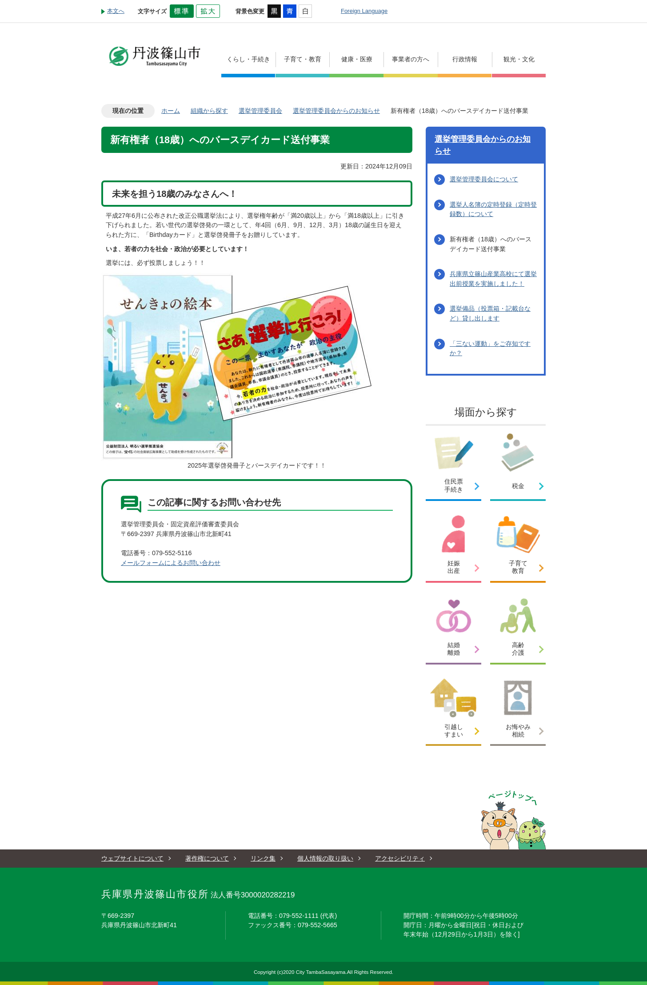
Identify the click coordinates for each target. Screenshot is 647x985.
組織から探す (209, 110)
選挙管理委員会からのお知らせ (336, 110)
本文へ (115, 11)
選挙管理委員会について (484, 179)
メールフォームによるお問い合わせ (170, 562)
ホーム (170, 110)
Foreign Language (364, 11)
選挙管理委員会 (260, 110)
